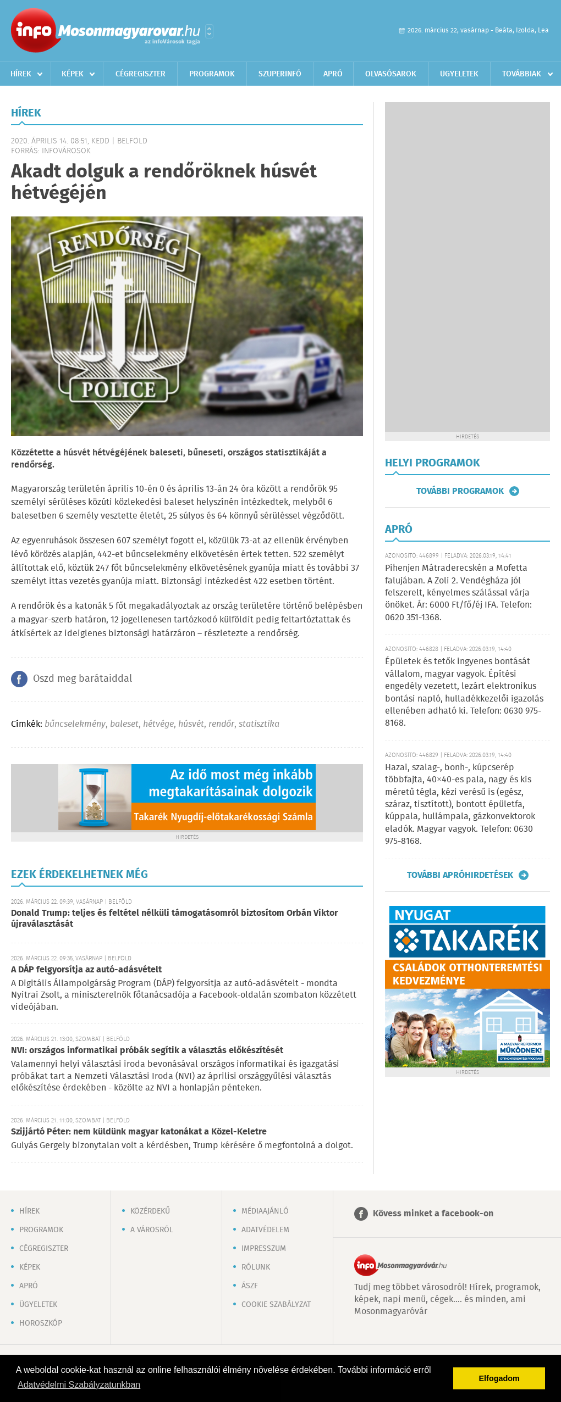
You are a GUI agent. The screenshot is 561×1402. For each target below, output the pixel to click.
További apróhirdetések (460, 875)
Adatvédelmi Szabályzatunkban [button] (79, 1384)
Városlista (209, 31)
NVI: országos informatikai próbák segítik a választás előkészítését (147, 1051)
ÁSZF (249, 1286)
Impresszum (263, 1249)
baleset (124, 724)
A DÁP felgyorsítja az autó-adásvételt (86, 970)
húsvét (191, 724)
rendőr (221, 724)
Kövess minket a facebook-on (433, 1214)
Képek (73, 74)
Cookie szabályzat (276, 1305)
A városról (151, 1230)
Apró (333, 74)
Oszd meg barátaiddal (82, 679)
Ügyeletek (459, 74)
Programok (212, 74)
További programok (460, 491)
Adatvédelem (265, 1230)
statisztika (259, 724)
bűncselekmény (75, 724)
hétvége (158, 724)
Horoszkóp (40, 1323)
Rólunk (255, 1267)
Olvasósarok (390, 74)
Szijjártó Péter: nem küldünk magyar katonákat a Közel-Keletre (139, 1132)
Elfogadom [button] (499, 1378)
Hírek (20, 74)
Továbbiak (521, 74)
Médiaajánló (265, 1211)
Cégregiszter (141, 74)
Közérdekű (150, 1211)
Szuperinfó (279, 74)
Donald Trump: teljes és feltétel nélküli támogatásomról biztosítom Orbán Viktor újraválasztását (174, 918)
